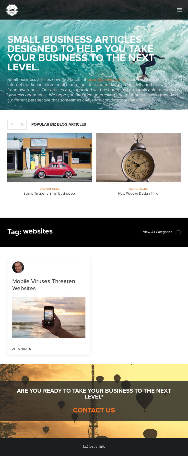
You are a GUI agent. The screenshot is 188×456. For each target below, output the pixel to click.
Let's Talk (94, 446)
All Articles (49, 188)
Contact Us (94, 410)
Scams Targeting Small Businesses (50, 194)
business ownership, (106, 79)
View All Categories (162, 232)
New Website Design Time (138, 194)
